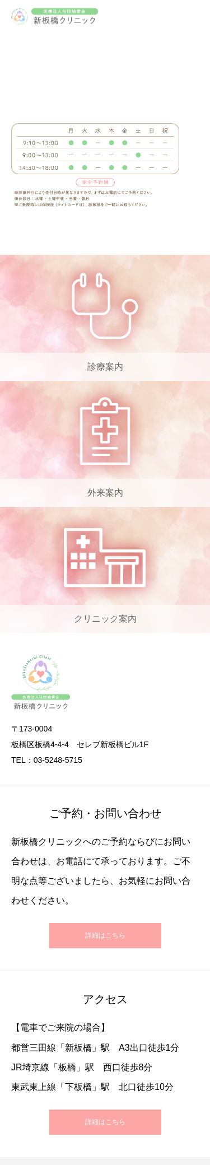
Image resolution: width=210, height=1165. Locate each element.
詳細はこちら (105, 935)
